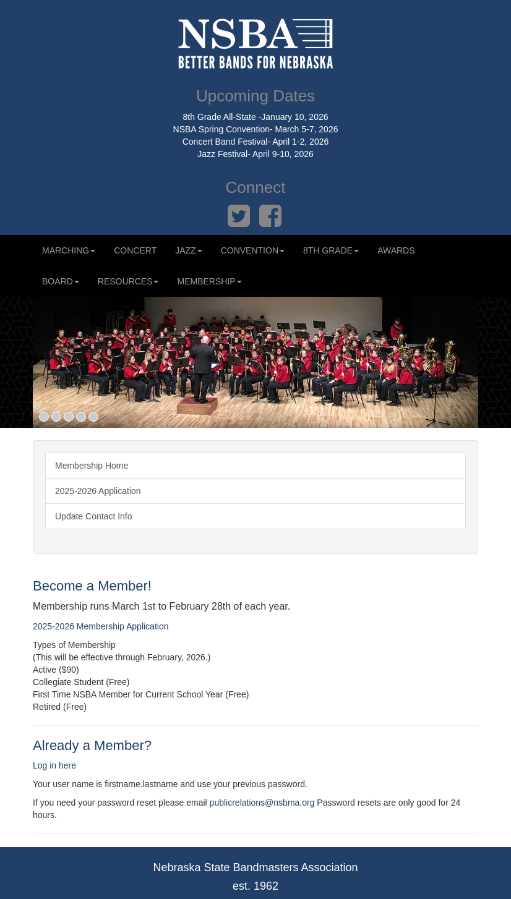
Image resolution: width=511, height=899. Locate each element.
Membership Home (91, 466)
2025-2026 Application (98, 491)
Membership (209, 281)
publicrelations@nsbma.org (262, 802)
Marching (68, 250)
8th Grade (331, 250)
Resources (128, 281)
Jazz (188, 250)
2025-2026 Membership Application (100, 626)
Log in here (54, 765)
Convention (253, 250)
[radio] (255, 669)
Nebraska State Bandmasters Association (255, 867)
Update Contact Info (93, 516)
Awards (395, 250)
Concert (135, 250)
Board (60, 281)
